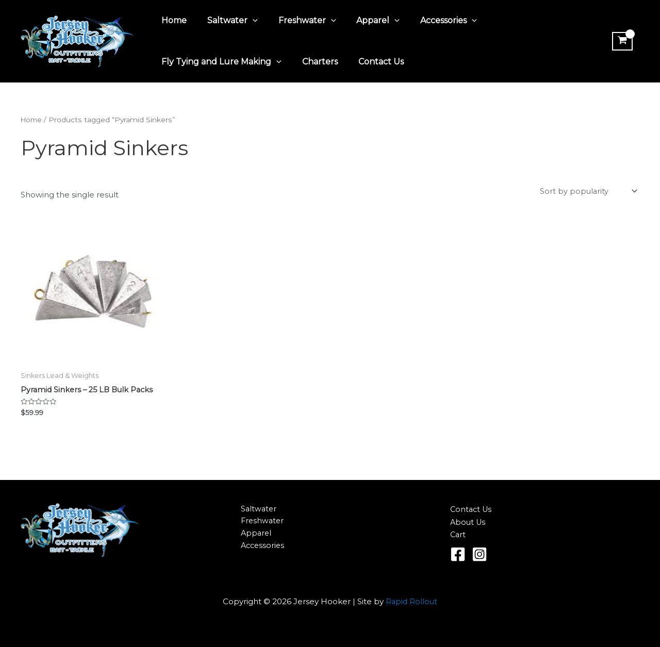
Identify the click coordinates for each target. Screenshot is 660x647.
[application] (246, 20)
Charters (314, 62)
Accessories (430, 20)
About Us (468, 522)
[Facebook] (458, 554)
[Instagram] (479, 554)
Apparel (363, 20)
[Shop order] (587, 192)
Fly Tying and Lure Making (219, 61)
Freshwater (297, 20)
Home (172, 20)
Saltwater (226, 20)
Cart (458, 535)
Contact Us (370, 62)
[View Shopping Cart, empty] (620, 41)
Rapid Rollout (411, 601)
